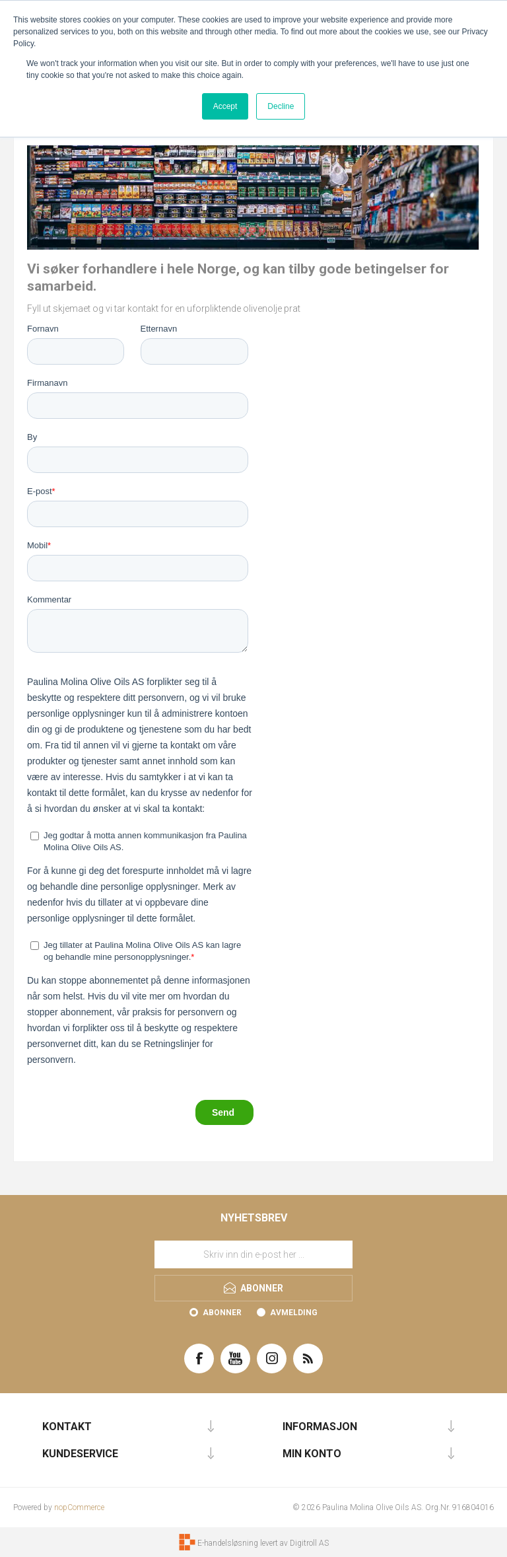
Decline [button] (280, 106)
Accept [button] (225, 106)
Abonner (222, 1312)
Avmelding (294, 1312)
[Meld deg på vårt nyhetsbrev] (253, 1254)
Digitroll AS (309, 1543)
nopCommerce (79, 1507)
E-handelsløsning (227, 1543)
